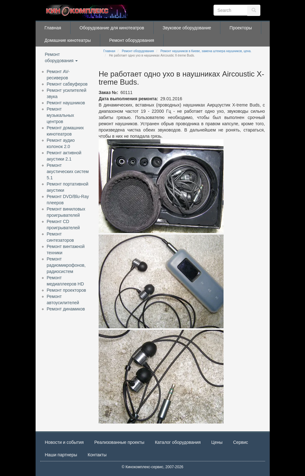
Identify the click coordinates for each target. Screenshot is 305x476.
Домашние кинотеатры (68, 40)
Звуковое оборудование (187, 27)
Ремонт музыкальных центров (60, 115)
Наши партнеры (61, 454)
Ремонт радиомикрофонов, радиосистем (66, 265)
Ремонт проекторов (66, 290)
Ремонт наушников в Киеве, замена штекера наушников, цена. (205, 51)
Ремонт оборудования (131, 40)
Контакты (97, 454)
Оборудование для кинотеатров (112, 27)
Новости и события (64, 442)
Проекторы (240, 27)
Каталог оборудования (178, 442)
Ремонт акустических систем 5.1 (68, 171)
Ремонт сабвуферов (67, 84)
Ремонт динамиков (66, 308)
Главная (53, 27)
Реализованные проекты (119, 442)
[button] (161, 186)
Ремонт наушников (66, 102)
